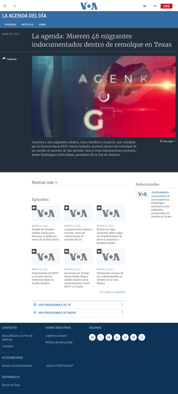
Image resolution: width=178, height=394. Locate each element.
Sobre (42, 25)
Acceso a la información (17, 365)
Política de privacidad (59, 342)
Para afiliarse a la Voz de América (17, 337)
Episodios (10, 25)
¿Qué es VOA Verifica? (59, 365)
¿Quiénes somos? (56, 335)
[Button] (9, 59)
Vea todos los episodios (112, 292)
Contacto (7, 346)
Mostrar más (45, 182)
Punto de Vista (11, 385)
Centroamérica (160, 193)
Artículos (27, 25)
